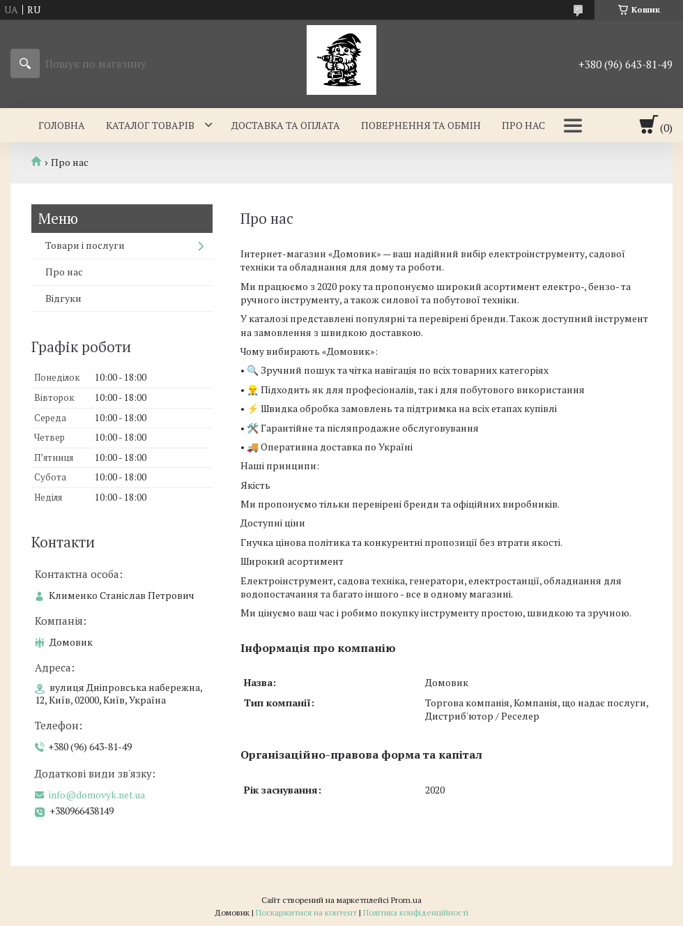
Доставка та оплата (285, 125)
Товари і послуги (85, 245)
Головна (61, 125)
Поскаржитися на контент (306, 912)
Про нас (523, 125)
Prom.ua (406, 900)
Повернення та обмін (421, 125)
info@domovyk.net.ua (97, 795)
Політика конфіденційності (415, 912)
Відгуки (63, 298)
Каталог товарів (150, 125)
